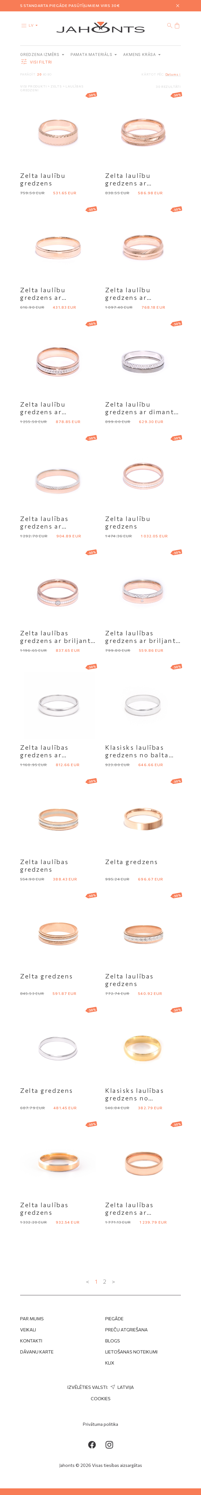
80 (50, 74)
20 (39, 74)
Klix (109, 1362)
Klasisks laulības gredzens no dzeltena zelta (134, 1097)
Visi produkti (34, 86)
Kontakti (31, 1340)
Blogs (112, 1340)
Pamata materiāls (94, 54)
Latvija (121, 1387)
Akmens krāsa (141, 54)
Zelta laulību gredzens (43, 179)
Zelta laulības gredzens (44, 865)
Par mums (32, 1318)
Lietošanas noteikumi (131, 1351)
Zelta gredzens (131, 861)
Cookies (101, 1398)
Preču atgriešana (126, 1329)
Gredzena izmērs (42, 54)
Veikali (28, 1329)
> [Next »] (113, 1281)
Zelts (57, 86)
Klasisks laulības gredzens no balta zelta (137, 754)
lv (34, 25)
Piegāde (114, 1318)
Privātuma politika (100, 1424)
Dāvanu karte (37, 1351)
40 (45, 74)
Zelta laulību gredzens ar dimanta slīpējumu (141, 411)
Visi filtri (36, 62)
